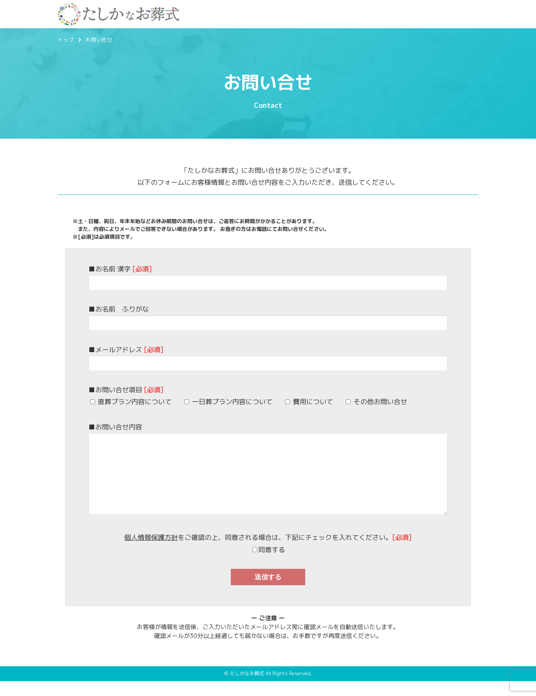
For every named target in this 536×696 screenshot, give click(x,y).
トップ (66, 39)
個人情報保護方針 (151, 552)
